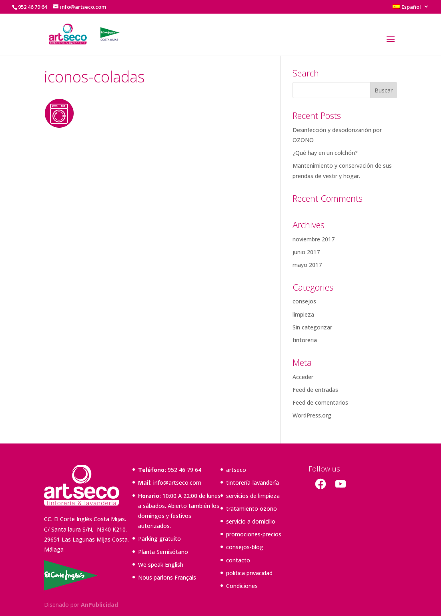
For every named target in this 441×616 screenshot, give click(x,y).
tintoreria (305, 340)
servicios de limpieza (253, 496)
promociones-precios (253, 534)
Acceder (303, 377)
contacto (238, 560)
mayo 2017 (307, 265)
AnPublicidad (99, 604)
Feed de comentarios (320, 402)
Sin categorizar (312, 327)
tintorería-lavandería (252, 482)
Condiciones (242, 586)
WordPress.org (312, 415)
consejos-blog (244, 547)
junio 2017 (306, 252)
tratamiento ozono (251, 508)
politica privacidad (249, 573)
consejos (304, 301)
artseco (236, 470)
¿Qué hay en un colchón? (325, 153)
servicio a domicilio (250, 521)
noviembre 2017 (314, 239)
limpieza (303, 314)
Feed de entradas (315, 389)
